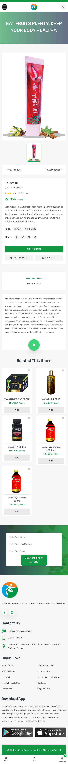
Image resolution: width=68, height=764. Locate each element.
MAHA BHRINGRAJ (51, 399)
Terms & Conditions (46, 665)
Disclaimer (42, 683)
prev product (13, 170)
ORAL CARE (30, 229)
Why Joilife (6, 677)
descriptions (34, 278)
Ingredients (34, 283)
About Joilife (7, 665)
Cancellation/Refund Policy (49, 677)
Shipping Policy (44, 689)
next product (54, 170)
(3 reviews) (24, 193)
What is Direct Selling (11, 683)
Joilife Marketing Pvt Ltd (49, 750)
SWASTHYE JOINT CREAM (17, 399)
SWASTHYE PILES (17, 447)
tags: (8, 229)
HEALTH (17, 229)
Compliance (7, 689)
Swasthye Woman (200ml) (51, 448)
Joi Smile (11, 183)
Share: (8, 237)
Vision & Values (8, 671)
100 (21, 188)
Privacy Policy (44, 671)
